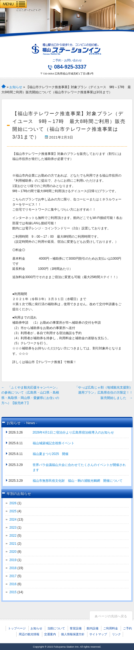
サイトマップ (98, 634)
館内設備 (92, 628)
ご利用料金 (110, 628)
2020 (13, 552)
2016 (13, 584)
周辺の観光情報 (29, 634)
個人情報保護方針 (73, 634)
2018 (13, 568)
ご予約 (127, 628)
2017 (13, 576)
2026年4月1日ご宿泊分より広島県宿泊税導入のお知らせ (73, 432)
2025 (13, 511)
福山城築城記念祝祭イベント (53, 443)
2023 (13, 527)
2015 (13, 592)
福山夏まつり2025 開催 (51, 454)
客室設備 (76, 628)
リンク (116, 634)
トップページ (17, 628)
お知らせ (15, 87)
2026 (13, 503)
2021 (13, 544)
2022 (13, 535)
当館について (56, 628)
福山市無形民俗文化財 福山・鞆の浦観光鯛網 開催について (77, 481)
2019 (13, 560)
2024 (13, 519)
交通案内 (50, 634)
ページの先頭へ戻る (111, 616)
